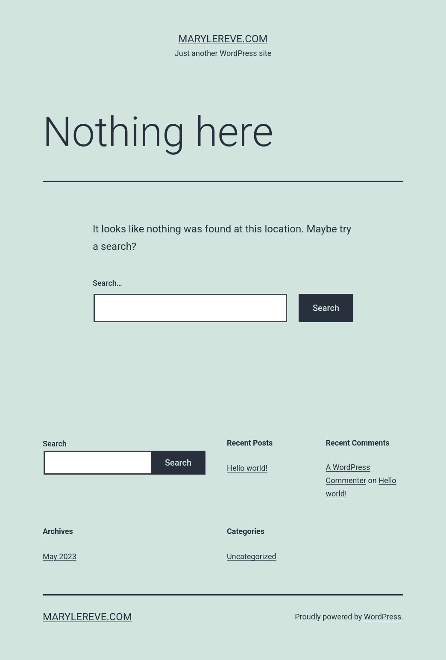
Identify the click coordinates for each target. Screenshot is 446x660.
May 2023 (59, 556)
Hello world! (247, 467)
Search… (107, 283)
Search (55, 443)
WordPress (382, 616)
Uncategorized (251, 556)
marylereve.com (223, 39)
